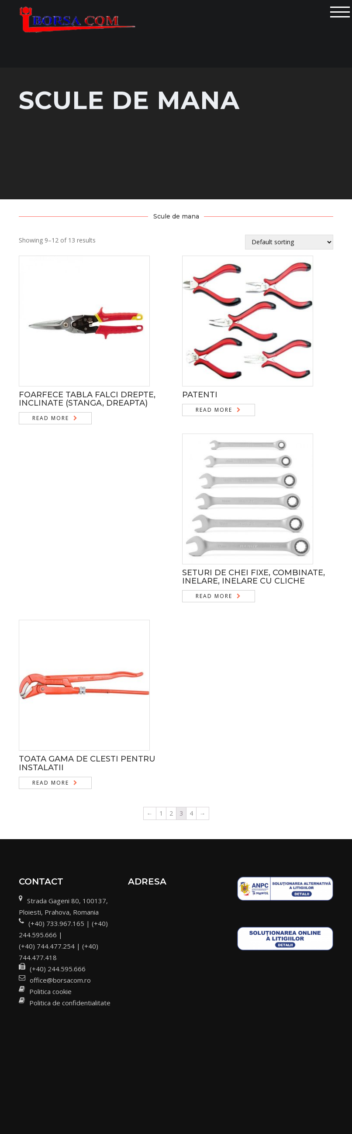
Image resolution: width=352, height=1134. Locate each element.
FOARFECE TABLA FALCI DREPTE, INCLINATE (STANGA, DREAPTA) (87, 399)
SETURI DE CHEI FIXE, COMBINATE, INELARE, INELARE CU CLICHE (253, 577)
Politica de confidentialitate (69, 1002)
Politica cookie (50, 991)
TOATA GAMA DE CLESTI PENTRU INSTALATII (87, 763)
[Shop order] (289, 242)
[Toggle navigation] (340, 12)
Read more (50, 418)
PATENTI (199, 395)
